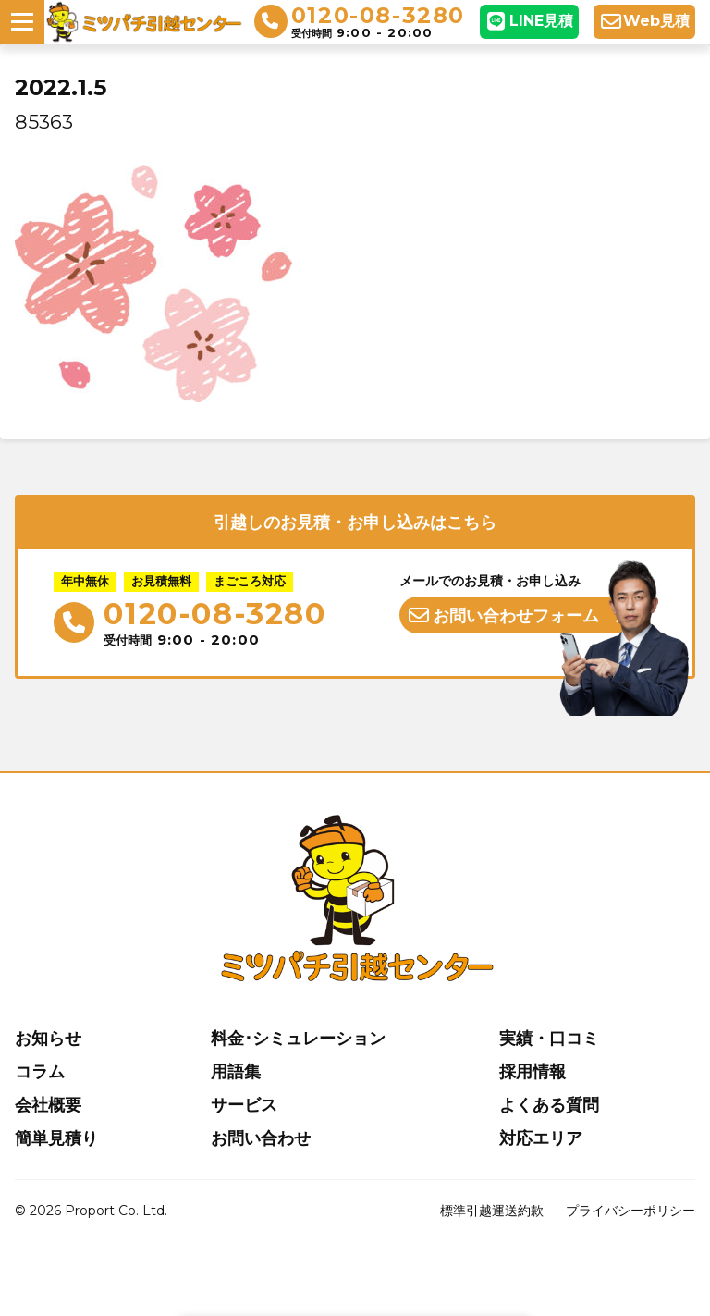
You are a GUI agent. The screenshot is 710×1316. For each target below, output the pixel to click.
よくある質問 (549, 1105)
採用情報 (532, 1072)
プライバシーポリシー (630, 1210)
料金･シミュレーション (298, 1038)
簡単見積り (56, 1138)
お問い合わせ (261, 1138)
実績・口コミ (549, 1038)
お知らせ (48, 1038)
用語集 (236, 1072)
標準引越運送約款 (492, 1210)
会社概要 (48, 1105)
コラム (40, 1072)
